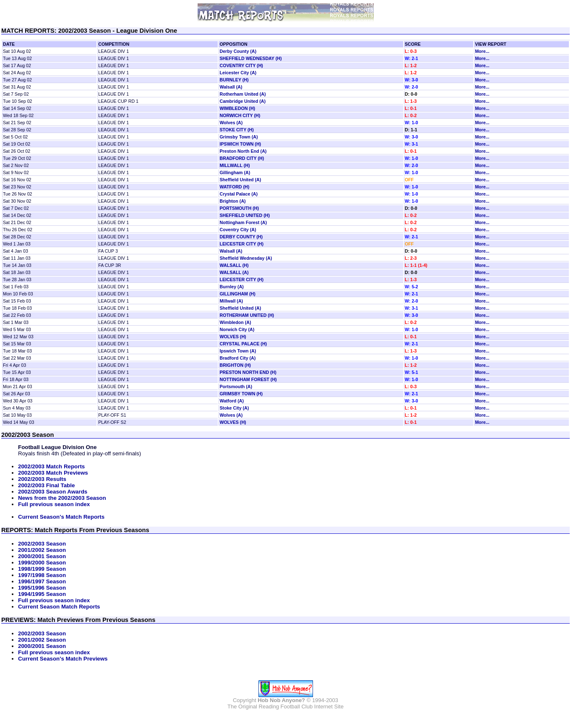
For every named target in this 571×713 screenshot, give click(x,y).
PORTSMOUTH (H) (239, 208)
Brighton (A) (232, 201)
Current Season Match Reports (59, 606)
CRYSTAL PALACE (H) (243, 343)
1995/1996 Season (42, 588)
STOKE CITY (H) (236, 129)
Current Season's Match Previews (63, 659)
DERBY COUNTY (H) (241, 236)
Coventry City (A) (237, 229)
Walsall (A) (230, 86)
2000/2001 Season (42, 556)
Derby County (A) (237, 51)
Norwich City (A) (236, 329)
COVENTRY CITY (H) (241, 65)
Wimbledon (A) (235, 322)
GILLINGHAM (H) (237, 293)
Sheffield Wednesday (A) (245, 258)
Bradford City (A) (237, 357)
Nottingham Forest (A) (242, 222)
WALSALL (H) (233, 265)
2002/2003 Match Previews (53, 473)
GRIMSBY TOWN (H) (241, 393)
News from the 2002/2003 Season (62, 498)
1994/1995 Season (42, 594)
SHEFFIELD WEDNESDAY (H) (250, 58)
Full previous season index (54, 504)
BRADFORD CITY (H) (241, 158)
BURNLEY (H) (233, 79)
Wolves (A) (230, 122)
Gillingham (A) (234, 172)
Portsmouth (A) (235, 386)
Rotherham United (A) (242, 94)
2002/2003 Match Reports (51, 466)
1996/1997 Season (42, 581)
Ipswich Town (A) (237, 350)
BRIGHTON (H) (234, 365)
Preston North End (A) (242, 151)
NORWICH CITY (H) (239, 115)
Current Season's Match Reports (61, 517)
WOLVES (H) (232, 336)
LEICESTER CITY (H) (241, 243)
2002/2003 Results (42, 479)
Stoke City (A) (234, 407)
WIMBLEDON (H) (237, 108)
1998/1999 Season (42, 569)
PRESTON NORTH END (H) (247, 372)
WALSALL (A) (233, 272)
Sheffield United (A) (240, 179)
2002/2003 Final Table (46, 485)
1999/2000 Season (42, 562)
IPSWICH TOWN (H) (240, 143)
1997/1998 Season (42, 575)
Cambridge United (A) (242, 101)
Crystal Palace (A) (238, 193)
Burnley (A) (231, 286)
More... (482, 51)
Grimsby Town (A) (238, 136)
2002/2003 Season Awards (52, 491)
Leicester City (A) (237, 72)
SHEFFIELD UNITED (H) (244, 215)
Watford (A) (231, 400)
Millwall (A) (231, 300)
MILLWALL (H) (234, 165)
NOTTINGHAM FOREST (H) (247, 379)
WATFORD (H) (234, 186)
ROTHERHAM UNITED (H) (246, 315)
